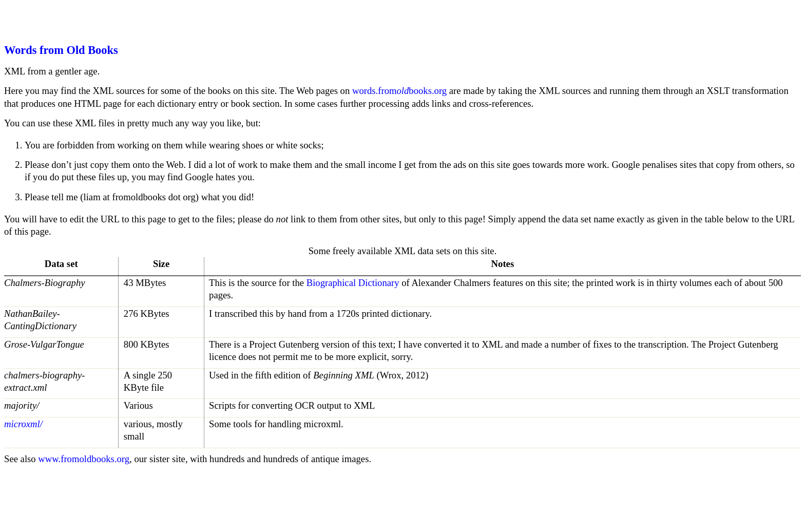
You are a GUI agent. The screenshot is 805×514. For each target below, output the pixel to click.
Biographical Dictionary (352, 282)
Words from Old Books (61, 50)
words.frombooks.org (399, 90)
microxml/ (23, 423)
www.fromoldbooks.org (83, 458)
